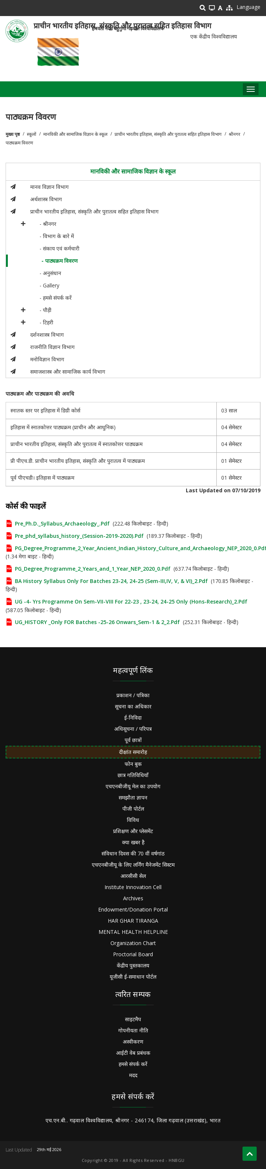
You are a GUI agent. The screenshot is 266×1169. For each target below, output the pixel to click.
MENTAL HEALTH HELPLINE (133, 931)
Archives (133, 898)
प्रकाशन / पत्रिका (133, 695)
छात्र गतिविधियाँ (133, 775)
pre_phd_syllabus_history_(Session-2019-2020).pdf (79, 535)
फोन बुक (133, 763)
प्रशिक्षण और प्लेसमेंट (133, 831)
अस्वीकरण (133, 1041)
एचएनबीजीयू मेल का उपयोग (133, 786)
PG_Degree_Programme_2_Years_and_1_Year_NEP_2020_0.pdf (92, 568)
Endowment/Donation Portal (133, 909)
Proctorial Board (133, 954)
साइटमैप (133, 1019)
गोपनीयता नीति (133, 1030)
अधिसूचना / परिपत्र (133, 728)
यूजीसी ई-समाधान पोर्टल (133, 976)
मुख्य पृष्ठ (13, 134)
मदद (133, 1075)
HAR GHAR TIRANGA (133, 920)
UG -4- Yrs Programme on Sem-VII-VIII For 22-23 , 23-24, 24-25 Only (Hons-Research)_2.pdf (131, 601)
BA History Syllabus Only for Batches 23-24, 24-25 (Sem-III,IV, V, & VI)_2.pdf (111, 580)
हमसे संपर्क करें (133, 1063)
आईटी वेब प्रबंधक (133, 1052)
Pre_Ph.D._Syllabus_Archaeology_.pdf (62, 523)
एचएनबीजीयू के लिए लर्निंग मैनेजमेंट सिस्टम (133, 864)
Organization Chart (133, 943)
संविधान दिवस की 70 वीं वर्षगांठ (133, 853)
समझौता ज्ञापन (133, 797)
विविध (133, 819)
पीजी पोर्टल (133, 808)
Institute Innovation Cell (133, 887)
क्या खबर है (133, 842)
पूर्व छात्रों (133, 740)
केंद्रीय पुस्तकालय (133, 965)
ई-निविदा (133, 717)
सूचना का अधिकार (133, 706)
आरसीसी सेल (133, 875)
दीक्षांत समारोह (133, 751)
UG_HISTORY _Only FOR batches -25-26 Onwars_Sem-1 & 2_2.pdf (97, 622)
